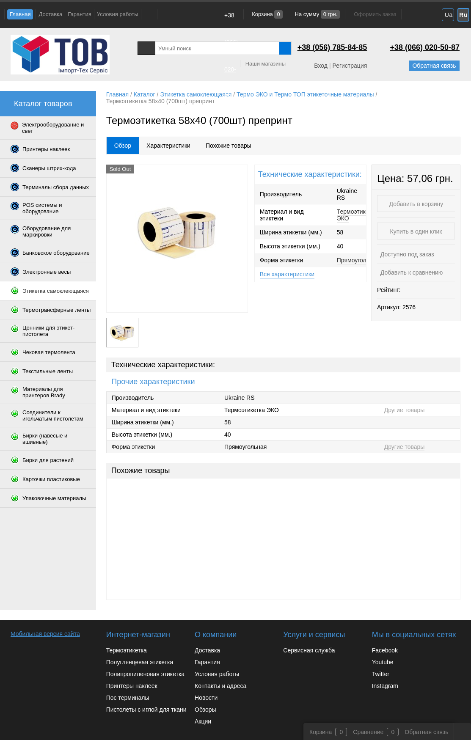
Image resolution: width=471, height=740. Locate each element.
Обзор (122, 145)
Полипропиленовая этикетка (145, 674)
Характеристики (168, 145)
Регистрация (349, 65)
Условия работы (117, 14)
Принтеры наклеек (131, 685)
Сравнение (368, 732)
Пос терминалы (127, 697)
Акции (203, 721)
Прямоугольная (358, 260)
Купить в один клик (416, 231)
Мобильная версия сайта (45, 633)
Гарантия (79, 14)
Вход (321, 65)
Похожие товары (228, 145)
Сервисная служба (309, 650)
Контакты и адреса (220, 685)
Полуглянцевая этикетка (139, 662)
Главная (20, 14)
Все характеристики (287, 274)
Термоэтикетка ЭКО (357, 215)
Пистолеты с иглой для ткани (146, 709)
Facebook (385, 650)
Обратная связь (434, 65)
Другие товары (404, 410)
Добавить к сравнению (411, 272)
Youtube (383, 662)
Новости (206, 697)
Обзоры (205, 709)
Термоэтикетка (126, 650)
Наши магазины (265, 64)
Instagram (385, 685)
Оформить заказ (375, 14)
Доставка (50, 14)
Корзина (267, 14)
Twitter (380, 674)
